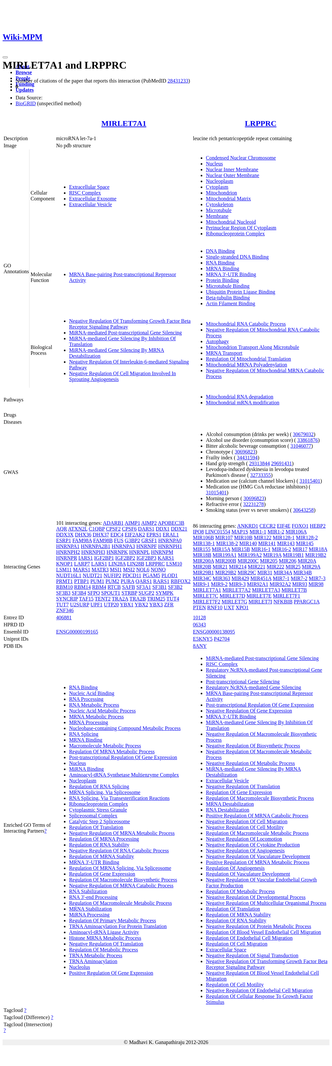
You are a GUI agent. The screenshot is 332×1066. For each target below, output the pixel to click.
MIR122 (262, 537)
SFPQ (94, 593)
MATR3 (100, 569)
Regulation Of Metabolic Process (103, 949)
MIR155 (201, 549)
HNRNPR (66, 558)
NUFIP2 (112, 575)
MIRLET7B (294, 590)
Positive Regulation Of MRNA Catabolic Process (257, 815)
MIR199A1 (225, 555)
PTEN (199, 607)
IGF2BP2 (125, 558)
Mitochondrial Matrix (228, 198)
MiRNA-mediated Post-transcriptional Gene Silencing (125, 332)
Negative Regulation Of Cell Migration (247, 821)
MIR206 (287, 561)
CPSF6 (129, 529)
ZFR (168, 604)
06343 (199, 624)
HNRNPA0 (170, 540)
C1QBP (97, 529)
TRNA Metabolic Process (95, 955)
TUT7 (62, 604)
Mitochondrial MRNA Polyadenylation (246, 364)
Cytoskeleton (219, 204)
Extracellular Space (89, 187)
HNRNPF (146, 546)
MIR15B (240, 549)
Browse (24, 72)
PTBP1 (81, 581)
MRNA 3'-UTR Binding (231, 274)
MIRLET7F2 (206, 601)
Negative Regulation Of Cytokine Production (253, 844)
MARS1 (81, 569)
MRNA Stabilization (90, 909)
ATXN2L (78, 529)
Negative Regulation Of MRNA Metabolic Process (122, 833)
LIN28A (116, 564)
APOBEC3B (171, 523)
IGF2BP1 (104, 558)
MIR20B (202, 566)
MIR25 (293, 566)
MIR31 (264, 572)
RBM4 (99, 587)
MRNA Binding (222, 268)
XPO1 (242, 607)
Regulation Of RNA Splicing (99, 786)
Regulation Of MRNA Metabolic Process (112, 751)
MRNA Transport (224, 353)
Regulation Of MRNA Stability (101, 856)
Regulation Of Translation (96, 827)
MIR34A (283, 572)
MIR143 (286, 543)
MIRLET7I (260, 601)
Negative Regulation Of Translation (106, 944)
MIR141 (267, 543)
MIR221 (256, 566)
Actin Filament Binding (230, 303)
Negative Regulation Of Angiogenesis (245, 850)
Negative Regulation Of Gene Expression (249, 710)
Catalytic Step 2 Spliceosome (99, 821)
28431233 (178, 81)
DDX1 (163, 529)
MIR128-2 (307, 537)
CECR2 (267, 526)
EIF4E (283, 526)
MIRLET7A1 (124, 123)
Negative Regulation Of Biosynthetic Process (253, 745)
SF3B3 (63, 593)
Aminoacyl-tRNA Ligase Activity (104, 932)
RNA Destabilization (227, 810)
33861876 (307, 440)
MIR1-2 (275, 531)
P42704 (222, 639)
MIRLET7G (234, 601)
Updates (25, 90)
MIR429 (240, 578)
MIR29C (247, 572)
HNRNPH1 (170, 546)
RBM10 (64, 587)
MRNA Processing (88, 722)
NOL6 (142, 569)
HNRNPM (162, 552)
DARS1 (146, 529)
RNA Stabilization (88, 891)
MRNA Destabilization (230, 804)
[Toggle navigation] (5, 57)
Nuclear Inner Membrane (232, 169)
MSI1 (116, 569)
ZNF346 (65, 610)
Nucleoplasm (219, 181)
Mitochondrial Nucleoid (231, 222)
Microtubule (218, 210)
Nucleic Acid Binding (91, 693)
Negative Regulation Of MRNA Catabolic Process (121, 885)
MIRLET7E (258, 596)
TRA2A (120, 598)
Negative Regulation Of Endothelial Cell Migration (259, 990)
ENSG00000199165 (77, 631)
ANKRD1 (247, 526)
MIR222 (275, 566)
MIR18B (202, 555)
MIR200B (225, 561)
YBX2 (141, 604)
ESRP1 (63, 540)
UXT (229, 607)
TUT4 (172, 598)
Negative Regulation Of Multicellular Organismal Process (266, 903)
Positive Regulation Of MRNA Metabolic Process (258, 862)
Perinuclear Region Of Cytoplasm (241, 227)
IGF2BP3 (146, 558)
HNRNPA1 (67, 546)
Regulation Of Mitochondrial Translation (248, 359)
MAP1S (239, 531)
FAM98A (82, 540)
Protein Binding (222, 280)
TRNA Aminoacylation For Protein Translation (118, 926)
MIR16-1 (261, 549)
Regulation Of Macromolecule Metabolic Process (120, 903)
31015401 (310, 481)
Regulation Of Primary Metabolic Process (112, 920)
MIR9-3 (237, 584)
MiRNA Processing (89, 914)
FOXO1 (300, 526)
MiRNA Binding (86, 769)
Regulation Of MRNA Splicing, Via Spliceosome (120, 868)
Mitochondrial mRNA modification (242, 402)
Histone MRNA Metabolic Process (105, 938)
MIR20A (307, 561)
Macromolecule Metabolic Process (105, 745)
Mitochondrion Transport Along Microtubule (252, 347)
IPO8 (198, 531)
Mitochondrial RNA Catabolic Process (246, 324)
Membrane (217, 216)
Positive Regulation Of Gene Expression (111, 973)
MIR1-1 (258, 531)
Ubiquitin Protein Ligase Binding (240, 292)
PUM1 (97, 581)
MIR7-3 (317, 578)
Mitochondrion (221, 193)
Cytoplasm (217, 187)
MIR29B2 (225, 572)
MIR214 (237, 566)
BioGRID (26, 103)
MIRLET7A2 (236, 590)
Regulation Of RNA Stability (99, 844)
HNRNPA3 (123, 546)
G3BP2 (132, 540)
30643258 (303, 510)
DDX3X (65, 534)
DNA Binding (220, 251)
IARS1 (85, 558)
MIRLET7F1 (286, 596)
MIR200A (203, 561)
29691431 (281, 463)
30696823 (245, 451)
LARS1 (99, 564)
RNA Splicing (83, 734)
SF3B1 (159, 587)
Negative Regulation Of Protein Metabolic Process (258, 926)
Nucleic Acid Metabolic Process (102, 710)
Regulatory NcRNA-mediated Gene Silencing (253, 687)
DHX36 (83, 534)
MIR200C (248, 561)
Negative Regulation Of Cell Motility (245, 827)
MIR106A (296, 531)
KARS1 (166, 558)
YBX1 (127, 604)
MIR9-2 (219, 584)
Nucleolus (79, 967)
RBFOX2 (180, 581)
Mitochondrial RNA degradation (239, 396)
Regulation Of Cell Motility (235, 984)
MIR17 (299, 549)
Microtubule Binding (228, 286)
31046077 (300, 446)
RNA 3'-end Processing (93, 897)
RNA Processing (86, 699)
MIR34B (302, 572)
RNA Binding (220, 262)
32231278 (253, 504)
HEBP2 (318, 526)
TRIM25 (156, 598)
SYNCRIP (67, 598)
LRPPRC (260, 123)
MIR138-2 (227, 543)
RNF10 (214, 607)
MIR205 (269, 561)
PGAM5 (151, 575)
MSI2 (129, 569)
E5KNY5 (202, 639)
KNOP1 (64, 564)
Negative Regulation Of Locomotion (244, 839)
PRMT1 (64, 581)
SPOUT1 (110, 593)
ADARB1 (113, 523)
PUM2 (112, 581)
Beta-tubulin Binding (228, 297)
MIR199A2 (250, 555)
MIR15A (221, 549)
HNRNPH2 (68, 552)
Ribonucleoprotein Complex (235, 233)
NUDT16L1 (68, 575)
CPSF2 (113, 529)
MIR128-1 (284, 537)
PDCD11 (132, 575)
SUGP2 (146, 593)
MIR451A (260, 578)
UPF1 (96, 604)
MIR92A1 (257, 584)
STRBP (129, 593)
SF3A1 (143, 587)
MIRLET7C (205, 596)
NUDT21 (92, 575)
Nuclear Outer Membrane (232, 175)
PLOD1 (169, 575)
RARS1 (161, 581)
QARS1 (144, 581)
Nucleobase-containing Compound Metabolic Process (125, 728)
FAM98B (103, 540)
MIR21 (220, 566)
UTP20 (111, 604)
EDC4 (116, 534)
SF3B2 (175, 587)
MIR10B (243, 537)
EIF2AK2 (134, 534)
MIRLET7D (232, 596)
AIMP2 (149, 523)
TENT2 (103, 598)
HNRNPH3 (93, 552)
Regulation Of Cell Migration (236, 944)
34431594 (247, 457)
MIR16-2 (281, 549)
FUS (118, 540)
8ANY (200, 646)
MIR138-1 (204, 543)
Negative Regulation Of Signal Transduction (252, 955)
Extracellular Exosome (92, 198)
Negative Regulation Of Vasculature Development (258, 856)
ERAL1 (171, 534)
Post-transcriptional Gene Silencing (243, 681)
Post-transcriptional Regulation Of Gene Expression (123, 757)
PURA (127, 581)
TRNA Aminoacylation (93, 961)
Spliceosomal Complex (93, 815)
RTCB (114, 587)
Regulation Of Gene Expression (102, 874)
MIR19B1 (293, 555)
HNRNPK (117, 552)
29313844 (259, 463)
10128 (199, 617)
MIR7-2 (299, 578)
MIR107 (224, 537)
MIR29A (311, 566)
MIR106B (203, 537)
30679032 (303, 434)
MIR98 (315, 584)
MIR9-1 (201, 584)
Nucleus (214, 163)
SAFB (128, 587)
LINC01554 (217, 531)
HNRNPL (139, 552)
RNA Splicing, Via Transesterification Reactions (119, 798)
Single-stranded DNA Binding (237, 257)
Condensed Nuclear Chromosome (241, 158)
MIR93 (299, 584)
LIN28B (135, 564)
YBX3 (156, 604)
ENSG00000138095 (214, 631)
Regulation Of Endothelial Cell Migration (249, 938)
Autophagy (217, 341)
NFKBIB (282, 601)
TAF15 (86, 598)
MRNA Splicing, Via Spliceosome (104, 792)
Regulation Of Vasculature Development (248, 874)
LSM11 (64, 569)
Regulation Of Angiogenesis (235, 868)
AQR (61, 529)
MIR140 (248, 543)
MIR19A (272, 555)
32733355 (260, 475)
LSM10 (174, 564)
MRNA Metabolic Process (96, 716)
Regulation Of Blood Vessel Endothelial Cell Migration (263, 932)
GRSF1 (149, 540)
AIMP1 (132, 523)
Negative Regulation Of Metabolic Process (250, 763)
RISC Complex (85, 193)
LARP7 (82, 564)
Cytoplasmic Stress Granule (98, 810)
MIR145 (305, 543)
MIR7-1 (281, 578)
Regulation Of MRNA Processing (104, 839)
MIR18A (318, 549)
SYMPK (164, 593)
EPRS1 (154, 534)
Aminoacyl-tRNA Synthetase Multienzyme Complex (124, 775)
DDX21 (179, 529)
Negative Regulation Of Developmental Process (255, 897)
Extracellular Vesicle (90, 204)
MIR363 (221, 578)
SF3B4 (79, 593)
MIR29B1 (203, 572)
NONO (158, 569)
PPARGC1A (306, 601)
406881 (64, 617)
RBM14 (82, 587)
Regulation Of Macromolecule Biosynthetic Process (123, 879)
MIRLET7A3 (266, 590)
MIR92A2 (280, 584)
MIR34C (202, 578)
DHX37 (101, 534)
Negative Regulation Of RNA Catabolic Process (119, 850)
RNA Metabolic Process (94, 705)
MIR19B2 (315, 555)
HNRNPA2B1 (95, 546)
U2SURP (79, 604)
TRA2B (137, 598)
